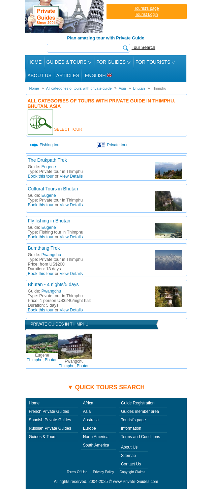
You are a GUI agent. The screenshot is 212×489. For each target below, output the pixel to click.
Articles (67, 75)
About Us (40, 75)
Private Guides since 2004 (65, 16)
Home (35, 62)
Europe (89, 428)
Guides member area (140, 411)
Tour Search (143, 47)
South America (96, 445)
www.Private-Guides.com (135, 481)
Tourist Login (146, 14)
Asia (87, 411)
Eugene (48, 166)
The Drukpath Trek (47, 160)
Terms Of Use (77, 472)
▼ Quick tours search (106, 387)
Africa (88, 403)
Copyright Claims (132, 472)
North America (96, 436)
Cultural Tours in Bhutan (53, 188)
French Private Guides (49, 411)
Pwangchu (51, 254)
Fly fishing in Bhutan (49, 220)
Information (131, 428)
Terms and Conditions (140, 436)
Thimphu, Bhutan (42, 357)
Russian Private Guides (50, 428)
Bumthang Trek (44, 248)
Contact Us (131, 464)
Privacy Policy (103, 472)
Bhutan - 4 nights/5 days (53, 284)
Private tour (117, 145)
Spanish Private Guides (50, 420)
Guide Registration (137, 403)
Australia (91, 420)
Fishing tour (50, 145)
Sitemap (128, 455)
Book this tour (41, 176)
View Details (71, 176)
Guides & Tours (43, 436)
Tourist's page (146, 8)
